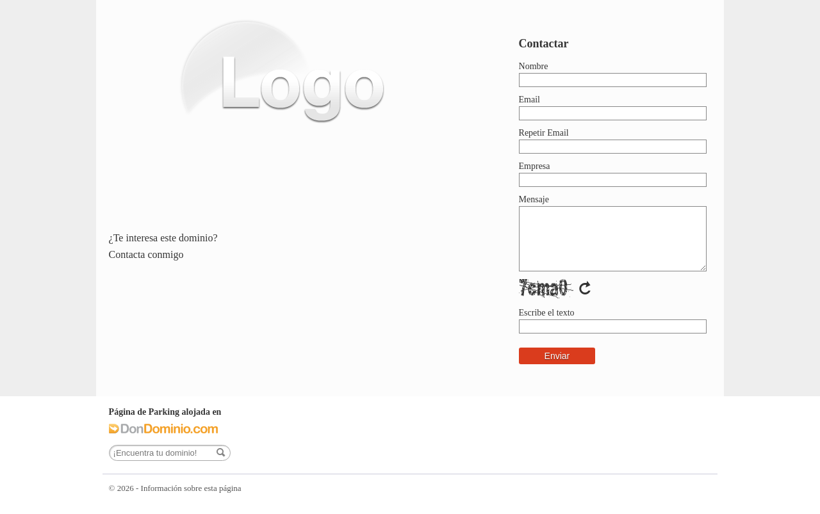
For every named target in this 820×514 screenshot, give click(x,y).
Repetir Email (544, 133)
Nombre (533, 66)
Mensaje (534, 199)
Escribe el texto (547, 312)
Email (529, 99)
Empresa (534, 166)
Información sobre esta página (191, 488)
